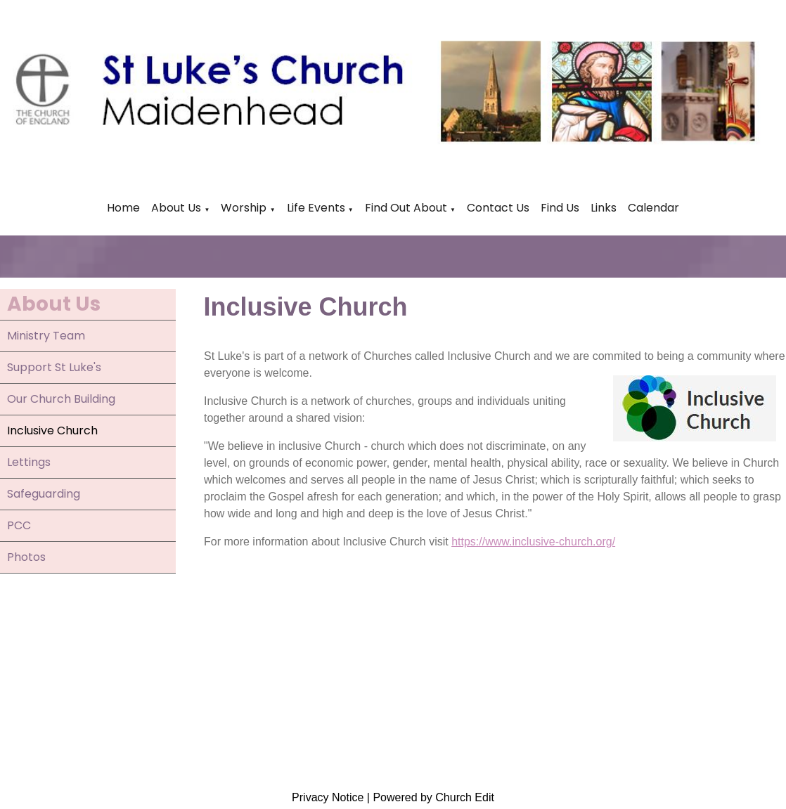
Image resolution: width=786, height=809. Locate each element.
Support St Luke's (54, 367)
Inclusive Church (52, 430)
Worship (243, 208)
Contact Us (498, 208)
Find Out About (406, 208)
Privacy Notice (327, 797)
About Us (176, 208)
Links (604, 208)
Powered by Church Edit (433, 797)
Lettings (29, 462)
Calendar (653, 208)
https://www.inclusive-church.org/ (533, 542)
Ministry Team (46, 336)
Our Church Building (61, 399)
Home (123, 208)
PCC (19, 525)
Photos (26, 557)
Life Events (317, 208)
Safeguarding (43, 494)
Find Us (560, 208)
